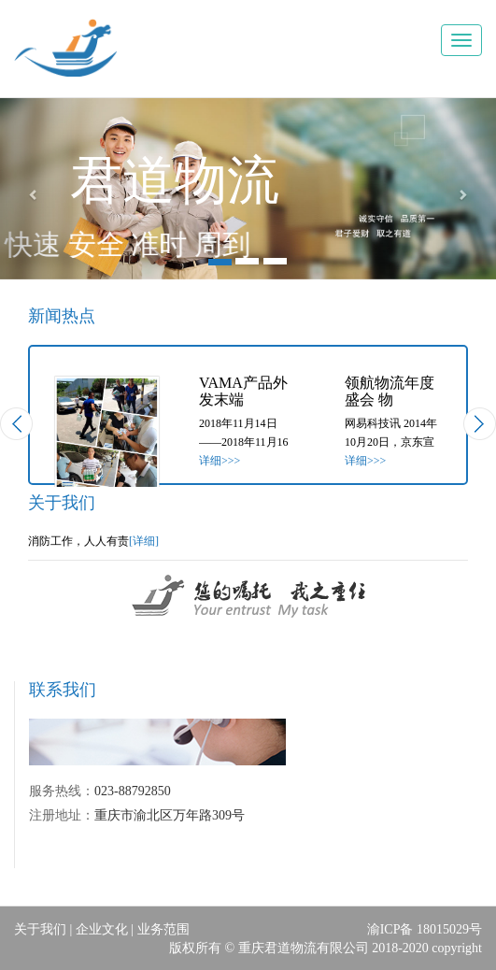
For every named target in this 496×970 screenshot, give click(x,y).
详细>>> (219, 460)
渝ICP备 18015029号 (424, 929)
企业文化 (102, 929)
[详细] (144, 541)
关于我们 (40, 929)
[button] (37, 188)
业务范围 (163, 929)
